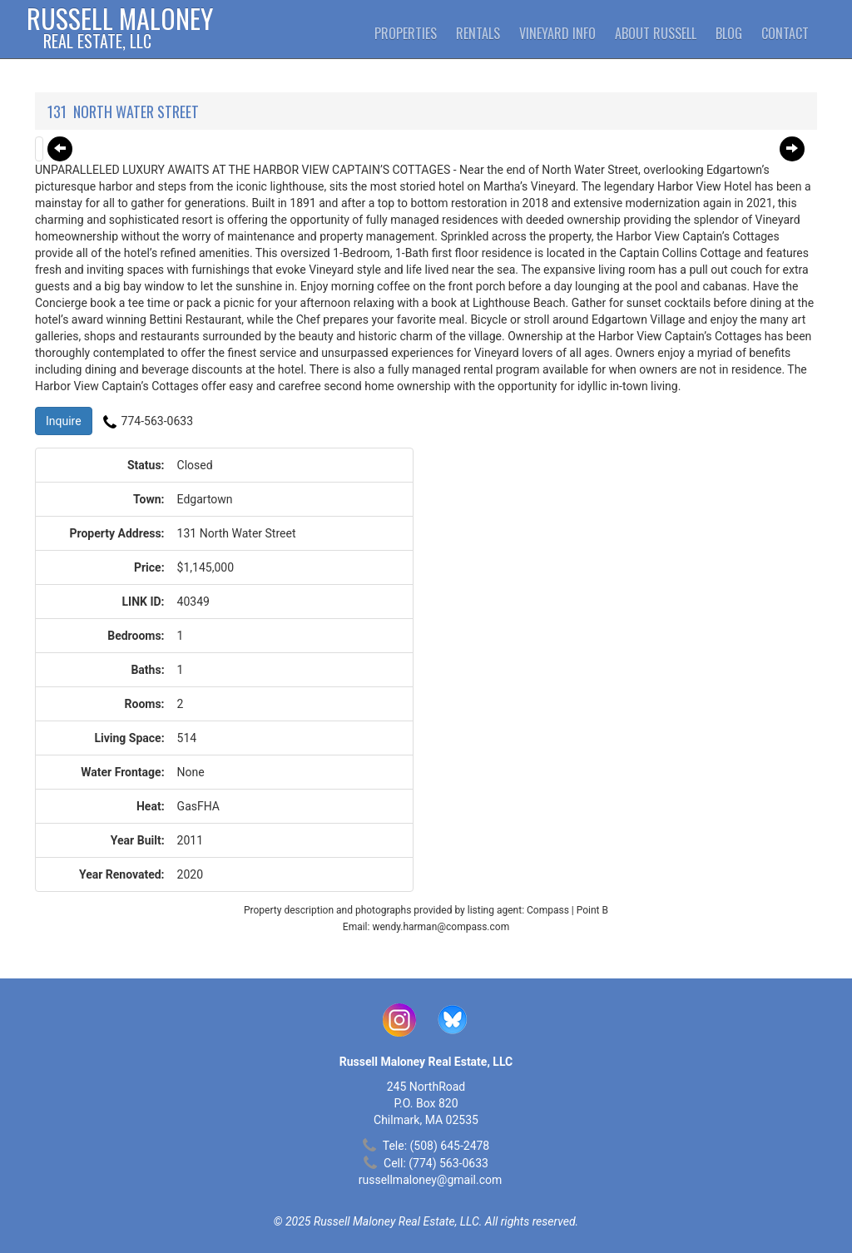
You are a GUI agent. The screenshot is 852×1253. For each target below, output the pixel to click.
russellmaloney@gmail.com (431, 1179)
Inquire (64, 421)
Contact (785, 33)
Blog (729, 33)
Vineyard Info (557, 33)
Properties (405, 33)
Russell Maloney (120, 29)
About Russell (655, 33)
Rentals (478, 33)
